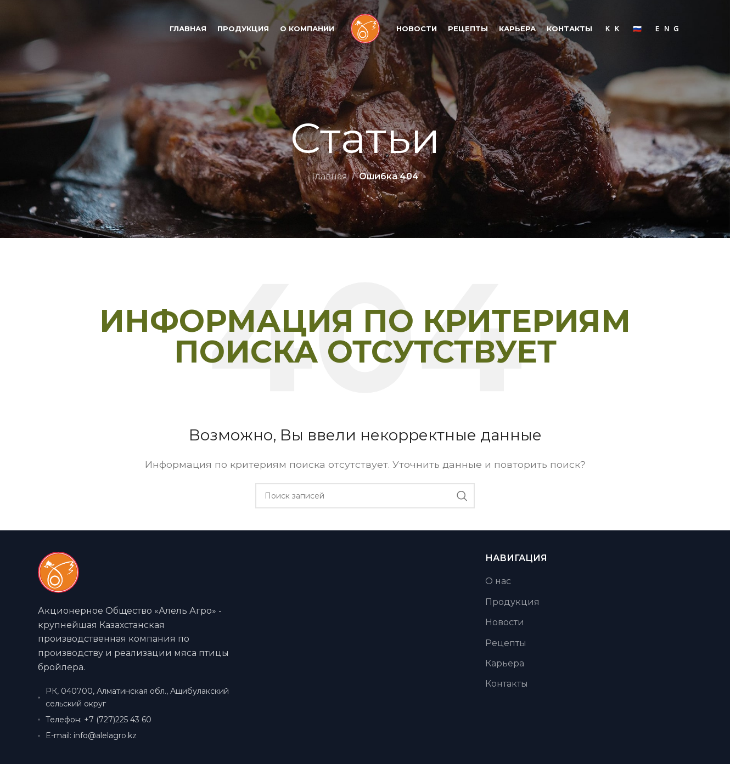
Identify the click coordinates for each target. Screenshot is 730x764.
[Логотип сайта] (365, 28)
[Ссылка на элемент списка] (141, 720)
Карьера (504, 663)
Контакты (506, 683)
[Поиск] (365, 495)
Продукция (512, 602)
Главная (329, 176)
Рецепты (505, 643)
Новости (504, 622)
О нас (498, 581)
